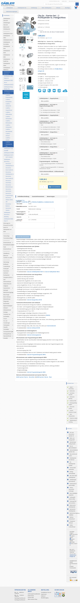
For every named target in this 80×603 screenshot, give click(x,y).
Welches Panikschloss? (72, 518)
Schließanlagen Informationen (72, 480)
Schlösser (58, 7)
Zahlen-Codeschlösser (72, 526)
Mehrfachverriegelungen (11, 11)
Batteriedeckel (52, 326)
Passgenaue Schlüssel (72, 522)
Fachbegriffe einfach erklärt (72, 498)
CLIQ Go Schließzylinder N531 (36, 271)
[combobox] (61, 4)
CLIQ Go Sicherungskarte (35, 335)
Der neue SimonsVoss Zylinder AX (71, 434)
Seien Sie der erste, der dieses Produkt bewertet (53, 32)
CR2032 (48, 315)
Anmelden (64, 1)
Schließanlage (34, 7)
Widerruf (43, 596)
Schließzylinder (9, 7)
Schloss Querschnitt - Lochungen (71, 489)
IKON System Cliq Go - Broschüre (26, 377)
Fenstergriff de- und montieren (72, 502)
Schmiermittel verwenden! (72, 468)
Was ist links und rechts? (73, 454)
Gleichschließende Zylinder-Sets (73, 450)
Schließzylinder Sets (22, 7)
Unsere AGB (31, 597)
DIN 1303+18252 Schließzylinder (73, 476)
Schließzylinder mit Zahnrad (72, 458)
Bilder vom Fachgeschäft (72, 439)
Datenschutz (31, 595)
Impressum (43, 594)
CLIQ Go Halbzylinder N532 (52, 271)
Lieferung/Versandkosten (34, 594)
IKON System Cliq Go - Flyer (45, 377)
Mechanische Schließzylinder (72, 510)
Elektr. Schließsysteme (46, 7)
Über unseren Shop (32, 599)
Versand (51, 38)
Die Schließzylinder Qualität (72, 463)
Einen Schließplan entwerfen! (73, 494)
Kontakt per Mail (73, 400)
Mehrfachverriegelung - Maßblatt (74, 514)
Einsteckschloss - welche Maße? (73, 484)
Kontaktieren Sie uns (54, 1)
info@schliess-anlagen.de (73, 555)
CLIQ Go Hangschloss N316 (35, 300)
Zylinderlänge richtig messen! (72, 443)
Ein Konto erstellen (74, 1)
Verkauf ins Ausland (73, 418)
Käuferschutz (72, 390)
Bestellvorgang (44, 597)
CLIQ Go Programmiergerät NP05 (37, 372)
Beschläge (67, 7)
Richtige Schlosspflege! (72, 472)
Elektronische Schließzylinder (72, 506)
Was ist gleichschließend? (72, 446)
